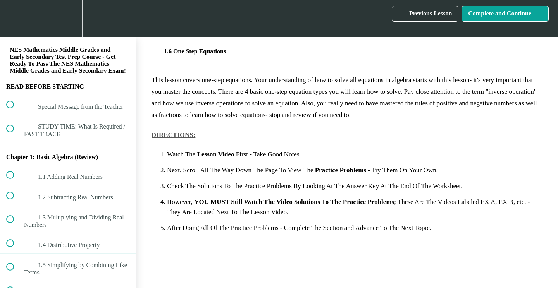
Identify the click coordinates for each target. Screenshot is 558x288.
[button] (14, 18)
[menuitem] (67, 18)
